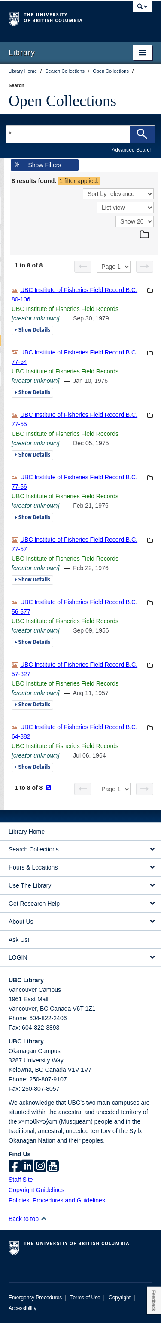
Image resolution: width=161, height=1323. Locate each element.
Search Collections (34, 849)
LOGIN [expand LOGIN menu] (18, 957)
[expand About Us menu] (152, 922)
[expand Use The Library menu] (152, 885)
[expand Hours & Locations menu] (152, 867)
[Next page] (144, 267)
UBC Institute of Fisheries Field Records (65, 308)
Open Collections (62, 100)
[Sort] (118, 193)
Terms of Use (85, 1298)
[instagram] (40, 1166)
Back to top (28, 1218)
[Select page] (114, 267)
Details (32, 330)
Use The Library (30, 885)
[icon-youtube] (53, 1166)
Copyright (120, 1298)
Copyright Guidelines (36, 1189)
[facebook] (15, 1166)
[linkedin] (27, 1166)
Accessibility (22, 1308)
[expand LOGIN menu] (152, 957)
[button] (43, 1218)
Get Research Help (34, 903)
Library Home (27, 831)
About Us (21, 921)
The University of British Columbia (59, 17)
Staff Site (21, 1179)
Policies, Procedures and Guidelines (57, 1200)
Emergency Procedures (35, 1298)
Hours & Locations (33, 867)
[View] (125, 207)
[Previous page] (82, 267)
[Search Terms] (80, 134)
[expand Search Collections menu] (152, 849)
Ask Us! (19, 939)
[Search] (142, 134)
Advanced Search (132, 150)
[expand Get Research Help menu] (152, 904)
